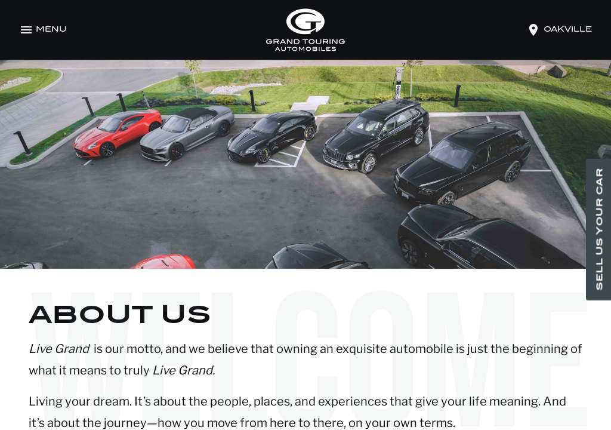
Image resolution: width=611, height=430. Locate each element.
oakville (568, 29)
